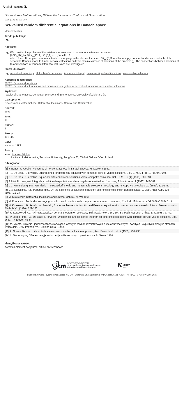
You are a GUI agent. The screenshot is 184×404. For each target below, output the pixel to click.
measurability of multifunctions (104, 73)
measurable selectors (135, 73)
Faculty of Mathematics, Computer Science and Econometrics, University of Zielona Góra (55, 94)
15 (12, 19)
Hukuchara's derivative (49, 73)
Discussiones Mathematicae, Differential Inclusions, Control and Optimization (55, 15)
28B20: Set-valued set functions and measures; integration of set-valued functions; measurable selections (65, 86)
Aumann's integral (74, 73)
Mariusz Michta (13, 31)
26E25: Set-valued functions (21, 83)
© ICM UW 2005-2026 (147, 275)
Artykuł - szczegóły (15, 6)
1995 (7, 19)
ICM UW (70, 275)
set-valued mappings (22, 73)
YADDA (104, 275)
